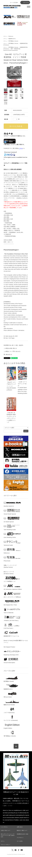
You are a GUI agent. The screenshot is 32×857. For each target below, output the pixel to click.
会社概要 (10, 805)
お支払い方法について (5, 830)
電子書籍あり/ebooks (13, 41)
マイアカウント (20, 837)
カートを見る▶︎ (14, 2)
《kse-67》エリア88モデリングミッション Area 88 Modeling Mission (11, 386)
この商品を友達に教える (10, 348)
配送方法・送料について (22, 830)
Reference (11, 36)
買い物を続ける (8, 354)
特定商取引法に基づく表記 (22, 834)
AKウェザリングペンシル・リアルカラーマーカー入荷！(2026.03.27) (7, 835)
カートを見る (20, 841)
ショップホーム (4, 826)
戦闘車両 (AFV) (12, 38)
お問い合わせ (20, 826)
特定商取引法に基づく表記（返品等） (14, 345)
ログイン (3, 841)
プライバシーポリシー (5, 844)
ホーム (5, 36)
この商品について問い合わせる (12, 351)
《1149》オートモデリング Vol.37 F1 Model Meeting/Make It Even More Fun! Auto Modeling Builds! (22, 387)
